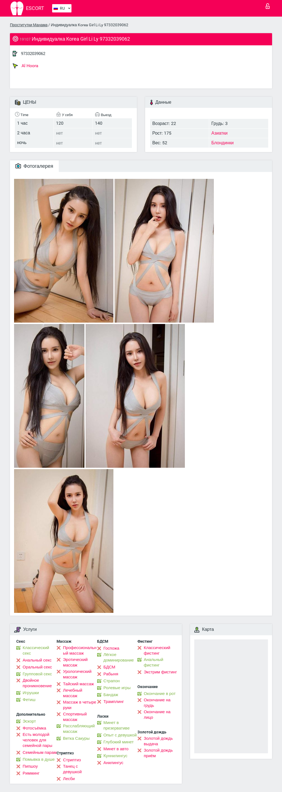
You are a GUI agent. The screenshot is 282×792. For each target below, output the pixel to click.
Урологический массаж (77, 674)
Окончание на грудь (157, 702)
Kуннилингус (115, 755)
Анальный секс (37, 660)
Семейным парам (40, 752)
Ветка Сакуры (76, 738)
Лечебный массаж (72, 693)
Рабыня (110, 673)
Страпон (111, 680)
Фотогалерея (34, 166)
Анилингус (113, 762)
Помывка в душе (39, 759)
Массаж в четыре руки (79, 705)
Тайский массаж (78, 683)
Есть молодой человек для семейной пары (37, 740)
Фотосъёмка (34, 728)
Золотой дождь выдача (158, 741)
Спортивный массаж (75, 717)
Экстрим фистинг (160, 672)
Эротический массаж (75, 662)
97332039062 (33, 53)
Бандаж (110, 694)
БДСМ (109, 667)
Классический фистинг (157, 650)
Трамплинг (113, 701)
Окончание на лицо (157, 714)
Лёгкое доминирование (118, 657)
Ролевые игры (117, 687)
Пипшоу (30, 766)
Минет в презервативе (116, 725)
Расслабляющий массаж (79, 728)
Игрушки (31, 692)
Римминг (31, 773)
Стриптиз (72, 759)
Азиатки (219, 133)
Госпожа (111, 648)
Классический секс (36, 650)
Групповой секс (37, 673)
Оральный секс (37, 667)
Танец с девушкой (72, 769)
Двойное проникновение (37, 683)
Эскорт (29, 721)
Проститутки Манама (28, 25)
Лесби (69, 778)
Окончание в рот (159, 693)
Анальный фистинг (153, 662)
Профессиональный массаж (79, 650)
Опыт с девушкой (120, 735)
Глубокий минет (118, 741)
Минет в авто (116, 748)
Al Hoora (25, 66)
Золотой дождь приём (158, 753)
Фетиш (29, 699)
